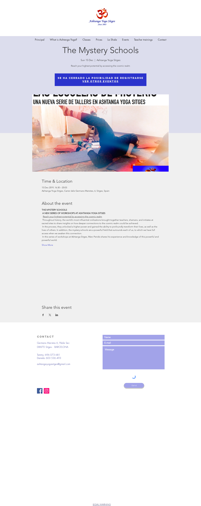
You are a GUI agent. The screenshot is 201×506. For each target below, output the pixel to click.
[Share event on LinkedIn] (56, 315)
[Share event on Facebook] (43, 315)
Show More (47, 245)
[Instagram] (46, 391)
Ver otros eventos (100, 81)
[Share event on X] (50, 315)
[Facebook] (39, 391)
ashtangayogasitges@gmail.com (53, 364)
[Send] (134, 385)
